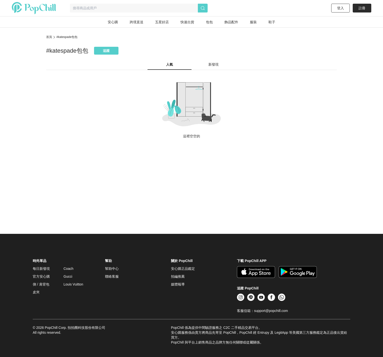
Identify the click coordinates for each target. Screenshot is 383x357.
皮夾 (36, 292)
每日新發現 (41, 269)
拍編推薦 (178, 276)
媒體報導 (178, 284)
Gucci (68, 276)
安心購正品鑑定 (183, 269)
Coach (68, 269)
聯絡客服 (112, 276)
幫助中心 (112, 269)
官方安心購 (41, 276)
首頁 (49, 37)
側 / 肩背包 (41, 284)
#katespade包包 (66, 37)
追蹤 (106, 51)
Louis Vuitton (73, 284)
